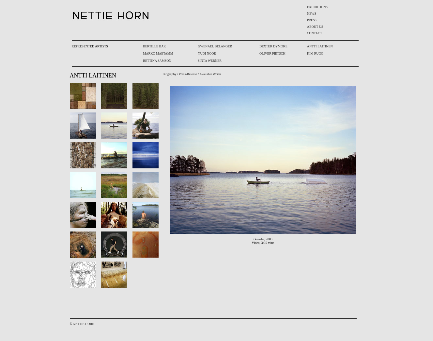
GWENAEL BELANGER (215, 46)
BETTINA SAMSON (157, 60)
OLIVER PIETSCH (272, 53)
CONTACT (314, 33)
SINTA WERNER (210, 60)
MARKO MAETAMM (158, 53)
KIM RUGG (315, 53)
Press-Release (188, 74)
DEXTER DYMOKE (273, 46)
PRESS (312, 20)
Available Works (210, 74)
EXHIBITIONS (317, 7)
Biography (169, 74)
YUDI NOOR (207, 53)
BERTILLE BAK (154, 46)
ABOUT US (315, 26)
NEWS (311, 13)
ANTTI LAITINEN (320, 46)
